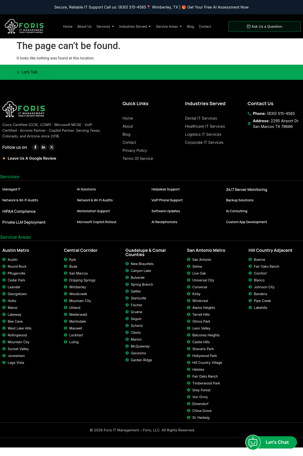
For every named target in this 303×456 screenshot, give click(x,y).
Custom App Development (246, 225)
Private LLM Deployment (24, 226)
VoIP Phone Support (167, 204)
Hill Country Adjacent (270, 254)
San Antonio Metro (206, 254)
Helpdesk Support (166, 193)
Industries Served (205, 103)
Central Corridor (81, 254)
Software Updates (166, 214)
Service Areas (15, 241)
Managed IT (11, 193)
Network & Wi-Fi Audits (20, 204)
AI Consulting (236, 214)
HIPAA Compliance (19, 215)
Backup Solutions (240, 204)
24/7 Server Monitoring (246, 193)
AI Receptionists (164, 225)
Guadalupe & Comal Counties (145, 256)
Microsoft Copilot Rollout (96, 225)
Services (9, 180)
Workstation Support (93, 214)
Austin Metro (15, 254)
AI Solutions (86, 193)
